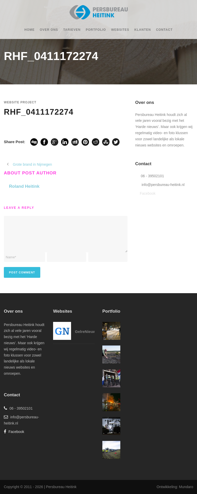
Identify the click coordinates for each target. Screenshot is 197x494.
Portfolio (96, 30)
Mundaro (186, 487)
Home (29, 30)
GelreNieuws (86, 331)
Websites (120, 30)
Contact (164, 30)
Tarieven (72, 30)
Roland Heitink (24, 186)
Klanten (142, 30)
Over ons (49, 30)
